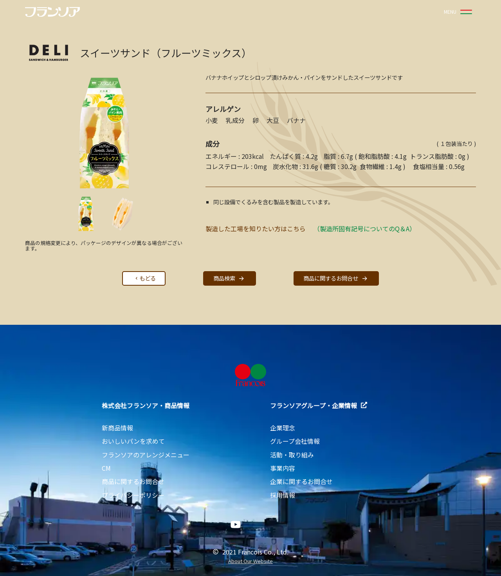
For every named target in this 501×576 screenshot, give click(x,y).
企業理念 (282, 427)
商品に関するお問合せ (336, 278)
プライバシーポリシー (133, 495)
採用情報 (282, 495)
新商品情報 (117, 427)
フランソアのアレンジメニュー (145, 454)
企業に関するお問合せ (301, 481)
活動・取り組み (292, 454)
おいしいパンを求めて (133, 441)
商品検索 (229, 278)
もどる (145, 278)
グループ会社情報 (295, 441)
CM (106, 468)
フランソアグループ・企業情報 (318, 405)
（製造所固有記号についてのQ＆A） (365, 228)
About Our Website (250, 561)
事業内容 (282, 468)
